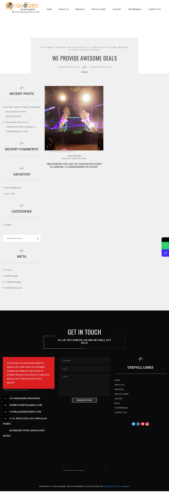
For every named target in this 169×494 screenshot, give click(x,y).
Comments (13, 282)
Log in (9, 270)
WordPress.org (14, 288)
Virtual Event (98, 9)
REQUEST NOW (84, 400)
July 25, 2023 (74, 156)
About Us (119, 385)
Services (119, 389)
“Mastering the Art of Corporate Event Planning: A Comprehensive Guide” (21, 127)
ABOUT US (64, 9)
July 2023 (10, 194)
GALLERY (117, 9)
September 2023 (13, 188)
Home (117, 380)
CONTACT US (154, 9)
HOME (49, 9)
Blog (117, 403)
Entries (12, 276)
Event (9, 225)
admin (74, 158)
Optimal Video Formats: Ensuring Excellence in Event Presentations (23, 111)
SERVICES (80, 9)
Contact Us (121, 412)
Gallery (119, 399)
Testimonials (121, 408)
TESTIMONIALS (135, 9)
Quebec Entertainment (116, 486)
